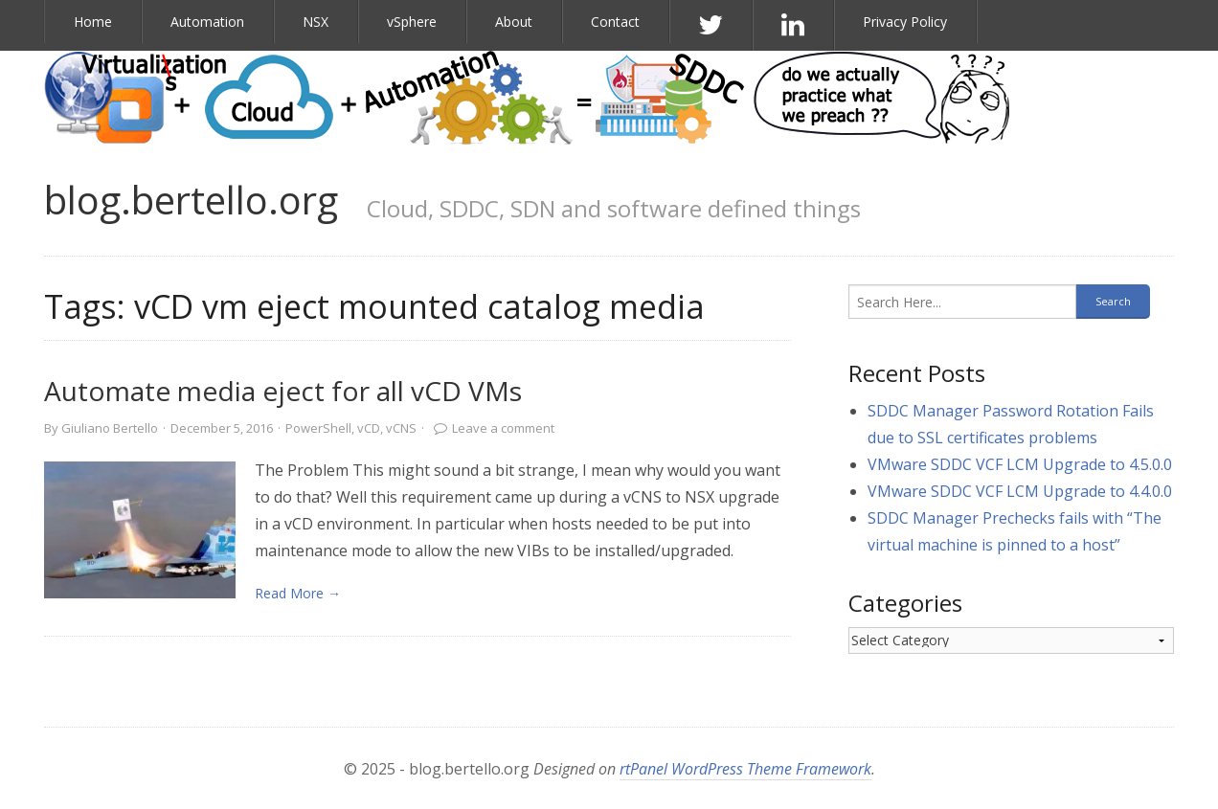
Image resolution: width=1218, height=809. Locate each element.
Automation (207, 21)
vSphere (412, 21)
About (513, 21)
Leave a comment (503, 428)
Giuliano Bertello (109, 428)
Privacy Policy (905, 21)
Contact (615, 21)
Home (93, 21)
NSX (315, 21)
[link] (140, 529)
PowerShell (318, 428)
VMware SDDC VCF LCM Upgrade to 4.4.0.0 (1020, 491)
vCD (368, 428)
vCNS (401, 428)
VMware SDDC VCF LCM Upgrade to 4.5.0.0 (1020, 464)
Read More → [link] (298, 593)
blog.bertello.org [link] (191, 199)
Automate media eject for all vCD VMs (283, 390)
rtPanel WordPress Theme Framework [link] (745, 768)
